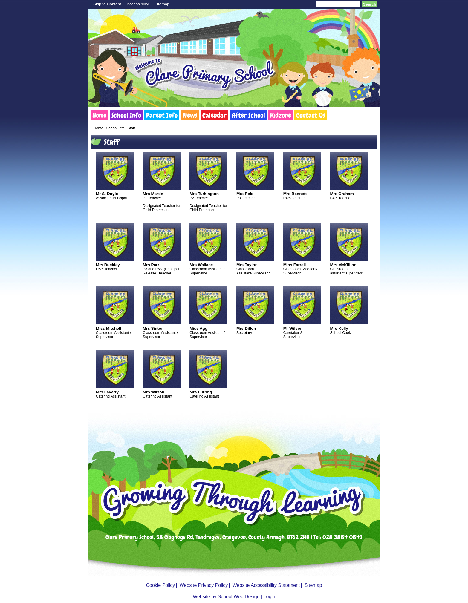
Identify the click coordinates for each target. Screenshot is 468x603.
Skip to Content (107, 4)
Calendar (214, 115)
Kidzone (280, 115)
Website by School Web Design (226, 596)
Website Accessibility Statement (266, 585)
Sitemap (162, 4)
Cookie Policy (160, 585)
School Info (126, 115)
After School (248, 115)
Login (269, 596)
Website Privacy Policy (204, 585)
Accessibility (138, 4)
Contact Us (310, 115)
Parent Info (162, 115)
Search (369, 4)
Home (99, 115)
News (190, 115)
